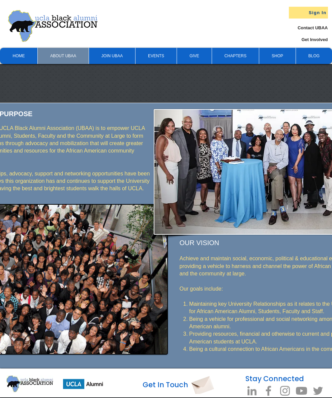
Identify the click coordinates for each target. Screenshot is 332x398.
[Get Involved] (302, 39)
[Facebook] (268, 390)
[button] (194, 56)
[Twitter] (318, 390)
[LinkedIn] (252, 390)
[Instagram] (285, 390)
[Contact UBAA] (306, 28)
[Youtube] (301, 390)
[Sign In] (308, 13)
